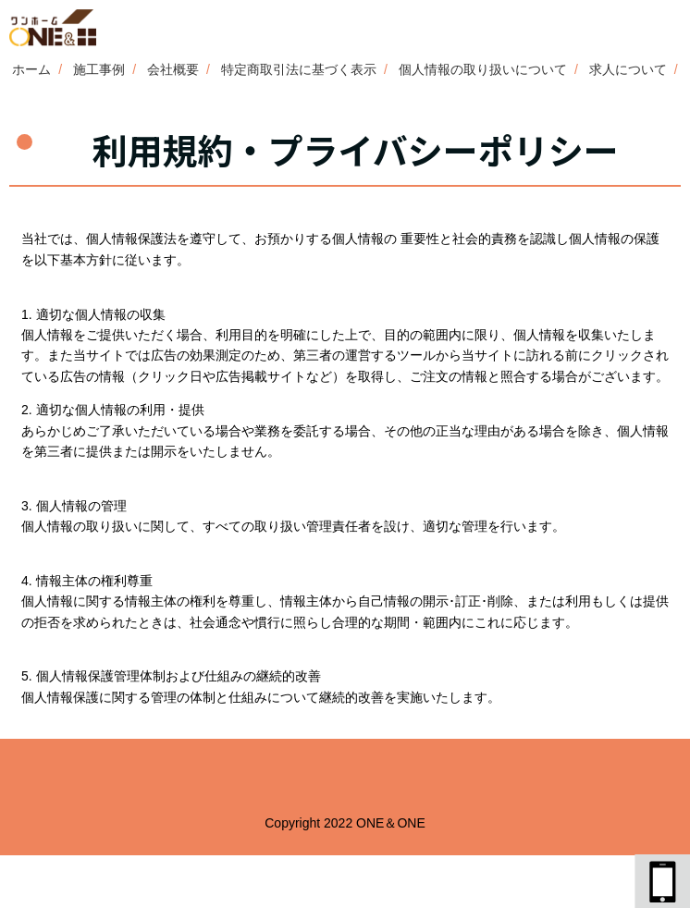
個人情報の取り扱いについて (483, 69)
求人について (628, 69)
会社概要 (173, 69)
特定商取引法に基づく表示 (298, 69)
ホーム (31, 69)
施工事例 (99, 69)
